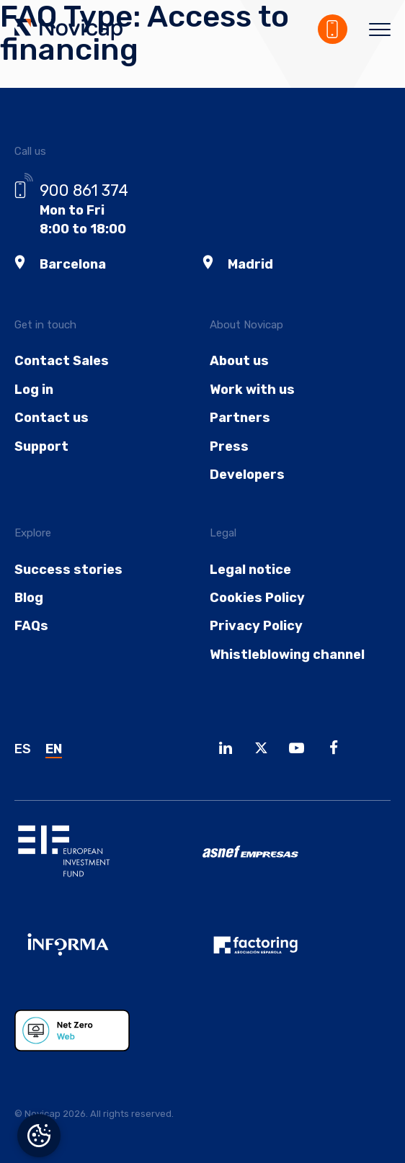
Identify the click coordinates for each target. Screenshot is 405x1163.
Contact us (51, 418)
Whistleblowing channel (287, 655)
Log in (33, 390)
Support (41, 446)
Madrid (250, 264)
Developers (247, 474)
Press (229, 446)
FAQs (31, 626)
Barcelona (73, 264)
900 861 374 (84, 190)
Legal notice (250, 570)
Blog (28, 598)
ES (22, 749)
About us (239, 361)
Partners (240, 418)
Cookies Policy (257, 598)
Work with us (252, 390)
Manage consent (39, 1135)
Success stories (68, 570)
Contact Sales (61, 361)
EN (53, 749)
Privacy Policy (256, 626)
